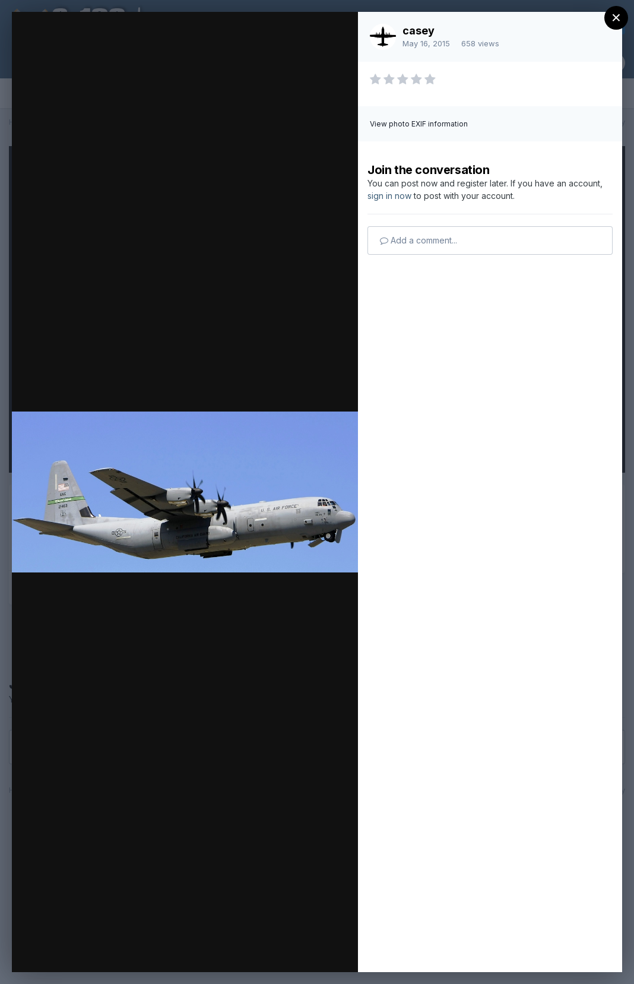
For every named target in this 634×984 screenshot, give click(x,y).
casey (418, 30)
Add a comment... (418, 240)
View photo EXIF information (419, 123)
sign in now (389, 196)
